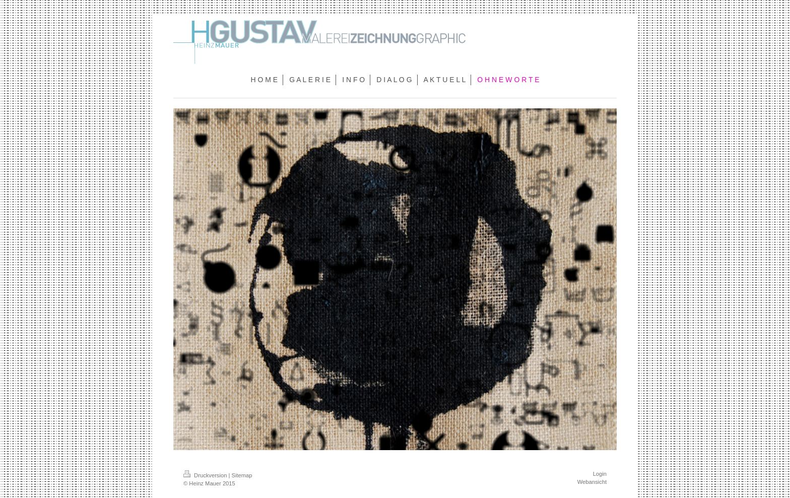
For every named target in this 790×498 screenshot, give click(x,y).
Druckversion (206, 475)
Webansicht (592, 482)
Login (600, 474)
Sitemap (242, 475)
